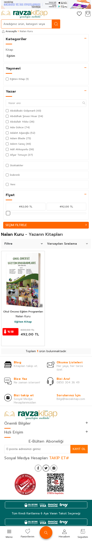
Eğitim (11, 56)
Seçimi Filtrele (46, 225)
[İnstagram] (53, 468)
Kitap (9, 50)
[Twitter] (46, 468)
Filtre (23, 243)
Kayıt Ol (79, 449)
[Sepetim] (88, 14)
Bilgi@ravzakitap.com (71, 399)
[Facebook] (38, 468)
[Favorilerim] (79, 14)
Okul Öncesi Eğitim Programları (23, 311)
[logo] (24, 14)
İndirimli (13, 175)
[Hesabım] (71, 14)
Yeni (10, 184)
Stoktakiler (14, 165)
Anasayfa (9, 31)
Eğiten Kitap (23, 322)
